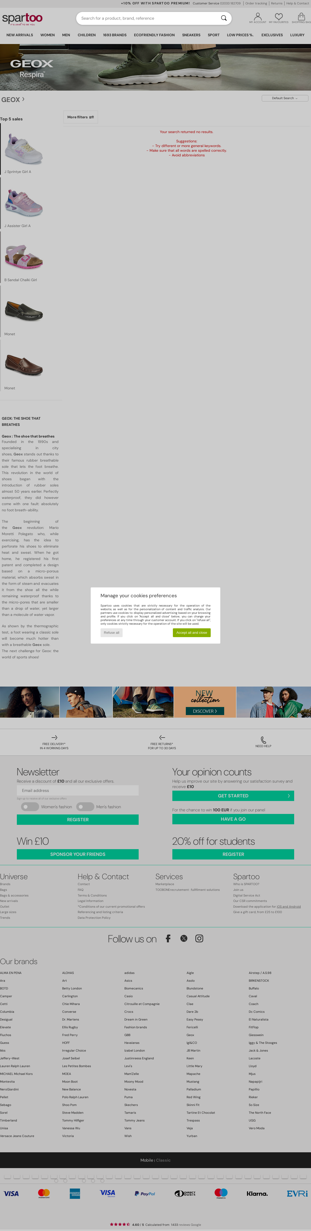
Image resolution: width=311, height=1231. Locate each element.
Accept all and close (191, 633)
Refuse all (111, 633)
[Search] (224, 18)
